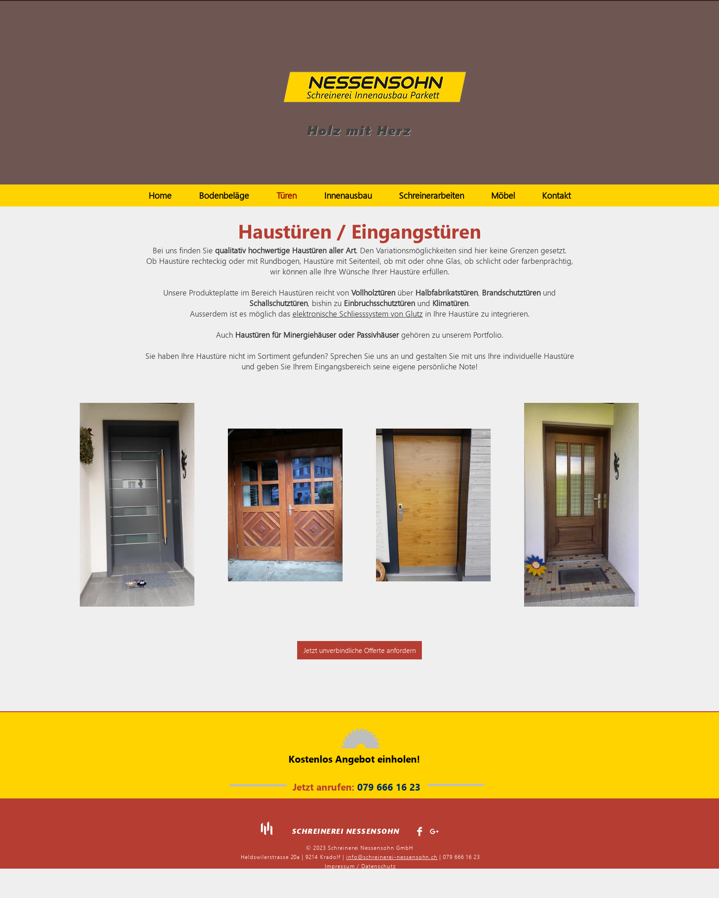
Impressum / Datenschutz (360, 866)
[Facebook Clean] (419, 831)
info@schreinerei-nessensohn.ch (391, 856)
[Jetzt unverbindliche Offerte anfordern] (359, 650)
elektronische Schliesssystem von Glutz (358, 313)
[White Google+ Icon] (434, 831)
